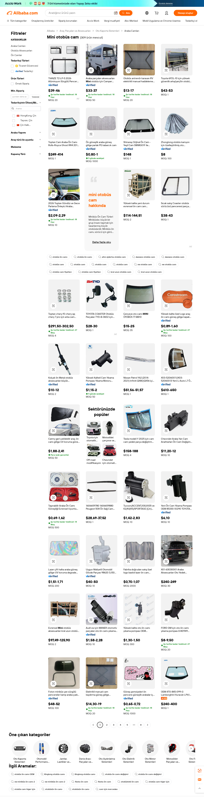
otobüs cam (56, 264)
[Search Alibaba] (80, 13)
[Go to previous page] (93, 725)
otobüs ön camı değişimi (115, 774)
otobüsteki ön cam (128, 781)
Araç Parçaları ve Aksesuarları (75, 30)
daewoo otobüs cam (143, 257)
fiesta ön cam (80, 781)
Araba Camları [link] (131, 30)
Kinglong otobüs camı (53, 774)
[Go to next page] (147, 725)
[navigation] (26, 378)
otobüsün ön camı (52, 789)
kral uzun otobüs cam (119, 272)
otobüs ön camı (58, 257)
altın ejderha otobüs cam (112, 257)
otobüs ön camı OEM (22, 774)
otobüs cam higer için (157, 781)
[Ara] (125, 13)
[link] (199, 770)
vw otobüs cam (143, 264)
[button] (116, 13)
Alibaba (51, 30)
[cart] (157, 13)
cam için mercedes (106, 789)
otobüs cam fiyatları (60, 272)
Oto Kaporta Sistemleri (107, 30)
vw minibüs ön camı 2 (23, 781)
